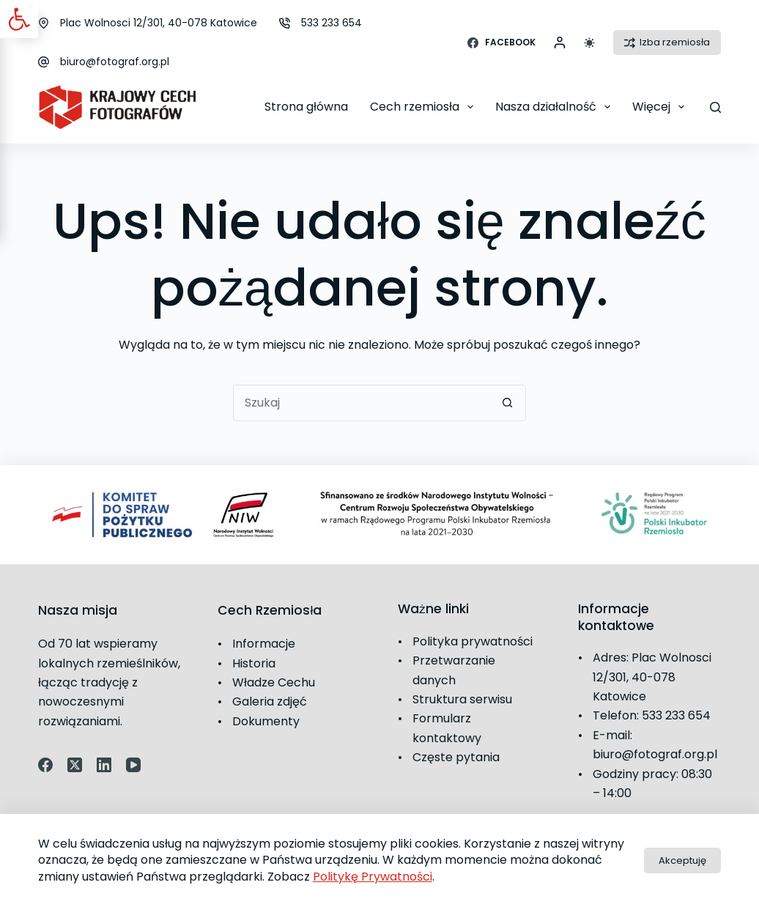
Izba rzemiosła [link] (667, 42)
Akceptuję (682, 860)
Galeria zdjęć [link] (269, 701)
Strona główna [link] (306, 106)
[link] (19, 19)
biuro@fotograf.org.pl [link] (114, 61)
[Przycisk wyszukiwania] (507, 403)
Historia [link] (253, 663)
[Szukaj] (715, 107)
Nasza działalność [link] (555, 107)
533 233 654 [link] (331, 22)
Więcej (661, 107)
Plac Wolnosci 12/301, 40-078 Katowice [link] (158, 22)
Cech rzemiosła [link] (424, 107)
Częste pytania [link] (456, 757)
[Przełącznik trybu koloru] (589, 42)
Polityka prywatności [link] (472, 641)
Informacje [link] (263, 643)
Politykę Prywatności (372, 876)
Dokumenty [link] (266, 721)
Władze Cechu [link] (273, 682)
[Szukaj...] (361, 403)
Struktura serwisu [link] (462, 699)
